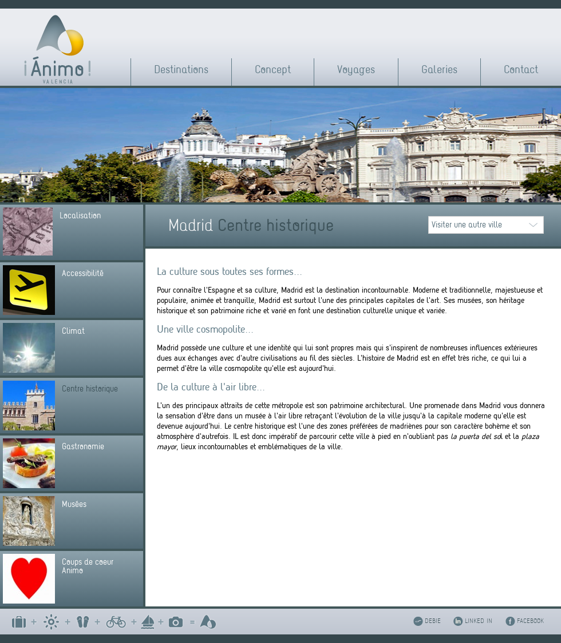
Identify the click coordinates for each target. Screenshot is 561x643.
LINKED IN (478, 621)
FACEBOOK (530, 621)
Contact (521, 69)
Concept (273, 69)
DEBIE (433, 621)
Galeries (439, 69)
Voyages (356, 69)
